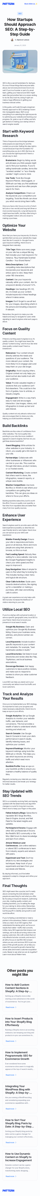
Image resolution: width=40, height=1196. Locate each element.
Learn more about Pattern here (14, 954)
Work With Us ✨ (30, 4)
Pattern (24, 920)
